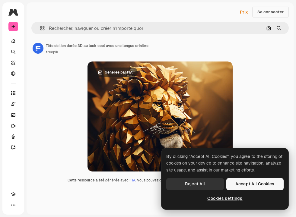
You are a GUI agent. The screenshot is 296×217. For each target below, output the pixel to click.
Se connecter (270, 11)
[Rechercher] (13, 52)
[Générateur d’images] (13, 115)
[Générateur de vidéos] (13, 126)
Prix (244, 12)
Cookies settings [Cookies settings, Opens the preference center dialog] (224, 198)
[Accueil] (13, 41)
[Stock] (13, 63)
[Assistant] (13, 147)
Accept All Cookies (255, 184)
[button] (40, 28)
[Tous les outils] (13, 93)
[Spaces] (13, 104)
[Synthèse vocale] (13, 136)
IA (133, 180)
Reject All (195, 184)
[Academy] (13, 194)
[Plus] (13, 205)
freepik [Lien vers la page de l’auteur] (52, 52)
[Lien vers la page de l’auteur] (38, 48)
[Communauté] (13, 73)
